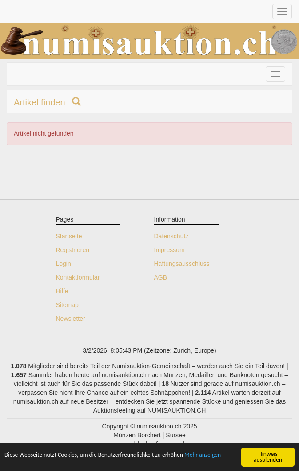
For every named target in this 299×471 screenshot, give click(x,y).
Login (63, 263)
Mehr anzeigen (202, 455)
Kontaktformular (78, 277)
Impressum (169, 249)
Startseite (69, 236)
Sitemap (67, 304)
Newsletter (70, 318)
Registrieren (72, 249)
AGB (160, 277)
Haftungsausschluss (182, 263)
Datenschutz (171, 236)
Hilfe (62, 291)
